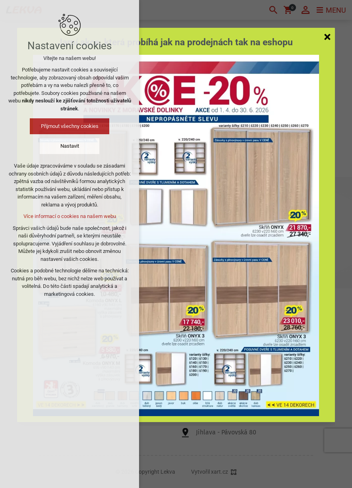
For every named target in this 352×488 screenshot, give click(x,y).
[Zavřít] (327, 36)
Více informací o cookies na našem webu (69, 216)
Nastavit (69, 146)
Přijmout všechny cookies (70, 126)
